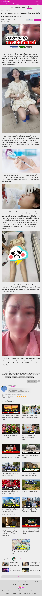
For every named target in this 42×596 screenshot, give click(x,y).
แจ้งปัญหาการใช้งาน (22, 593)
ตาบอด (14, 377)
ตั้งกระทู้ (30, 7)
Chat (17, 4)
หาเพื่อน (13, 4)
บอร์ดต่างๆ (17, 7)
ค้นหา (23, 7)
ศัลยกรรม (21, 377)
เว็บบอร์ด (8, 4)
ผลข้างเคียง (29, 377)
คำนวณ (23, 584)
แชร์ (30, 20)
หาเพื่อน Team (30, 4)
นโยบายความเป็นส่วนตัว (17, 590)
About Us (7, 593)
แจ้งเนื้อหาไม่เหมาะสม (31, 593)
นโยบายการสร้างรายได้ (35, 590)
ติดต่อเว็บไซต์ (13, 593)
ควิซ (20, 584)
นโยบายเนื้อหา (26, 590)
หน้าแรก (2, 4)
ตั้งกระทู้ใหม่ (21, 577)
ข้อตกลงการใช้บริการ (6, 590)
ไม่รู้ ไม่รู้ (7, 21)
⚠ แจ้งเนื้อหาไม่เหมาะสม (32, 381)
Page (27, 584)
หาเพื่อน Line (23, 4)
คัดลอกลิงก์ (37, 20)
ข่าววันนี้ (7, 10)
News (11, 7)
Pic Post (37, 4)
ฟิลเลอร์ (8, 377)
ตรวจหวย (15, 584)
